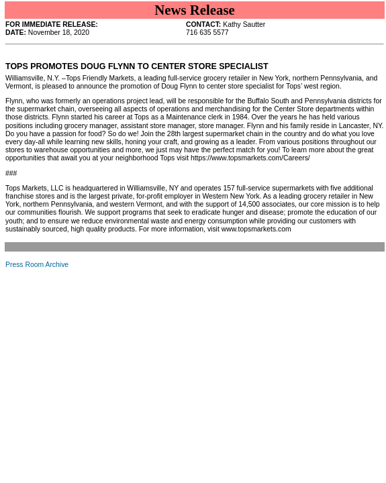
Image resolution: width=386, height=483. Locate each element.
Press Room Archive (36, 264)
